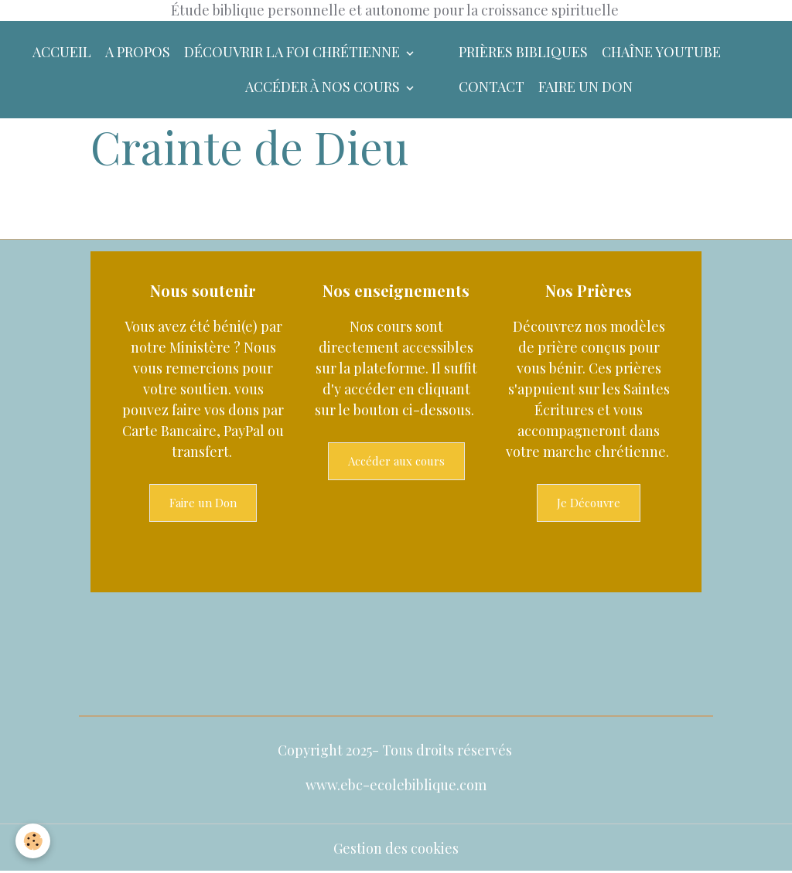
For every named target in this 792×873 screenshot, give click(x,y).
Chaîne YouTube (661, 52)
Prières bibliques (523, 52)
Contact (491, 86)
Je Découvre (588, 502)
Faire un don (585, 86)
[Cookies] (32, 841)
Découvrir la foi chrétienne (293, 52)
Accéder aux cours (396, 461)
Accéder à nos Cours (324, 86)
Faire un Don (203, 502)
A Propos (137, 52)
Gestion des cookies (396, 848)
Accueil (61, 52)
